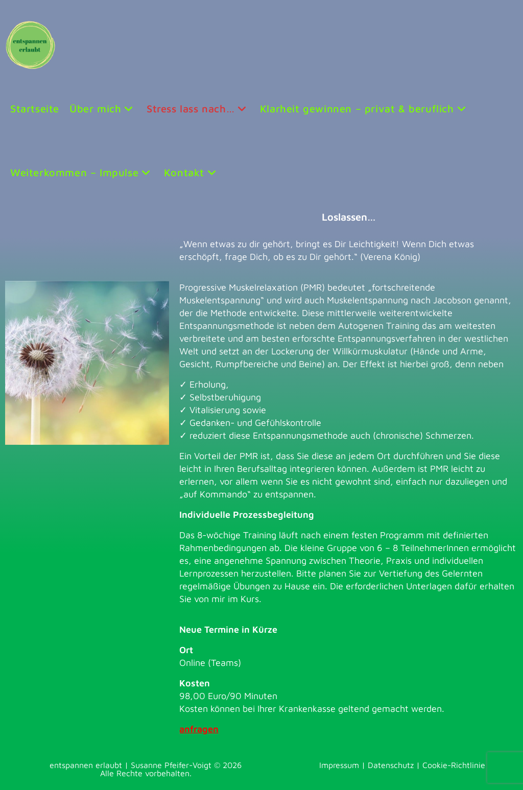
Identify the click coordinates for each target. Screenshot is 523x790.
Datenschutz (391, 765)
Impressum (339, 765)
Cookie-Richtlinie (453, 765)
